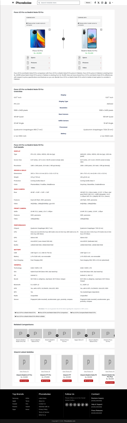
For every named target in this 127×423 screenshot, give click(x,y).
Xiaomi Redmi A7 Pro (24, 375)
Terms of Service (44, 412)
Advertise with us (44, 406)
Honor (27, 409)
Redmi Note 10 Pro (89, 50)
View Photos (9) (45, 371)
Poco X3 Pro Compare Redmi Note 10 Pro (84, 312)
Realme (14, 406)
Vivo (27, 404)
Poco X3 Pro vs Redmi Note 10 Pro (26, 312)
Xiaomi (28, 406)
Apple (14, 401)
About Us (42, 401)
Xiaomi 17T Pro (45, 375)
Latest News (42, 398)
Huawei (14, 404)
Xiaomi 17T (67, 375)
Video (37, 67)
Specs (37, 57)
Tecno (27, 401)
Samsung (15, 398)
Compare (24, 381)
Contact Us (42, 404)
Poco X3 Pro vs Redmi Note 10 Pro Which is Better (30, 316)
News (88, 2)
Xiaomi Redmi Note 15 (88, 375)
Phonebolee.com (69, 421)
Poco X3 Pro (38, 50)
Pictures (37, 62)
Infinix (27, 398)
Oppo (14, 409)
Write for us (42, 415)
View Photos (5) (24, 371)
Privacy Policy (43, 409)
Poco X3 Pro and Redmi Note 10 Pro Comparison (54, 312)
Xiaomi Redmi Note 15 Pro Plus (110, 376)
